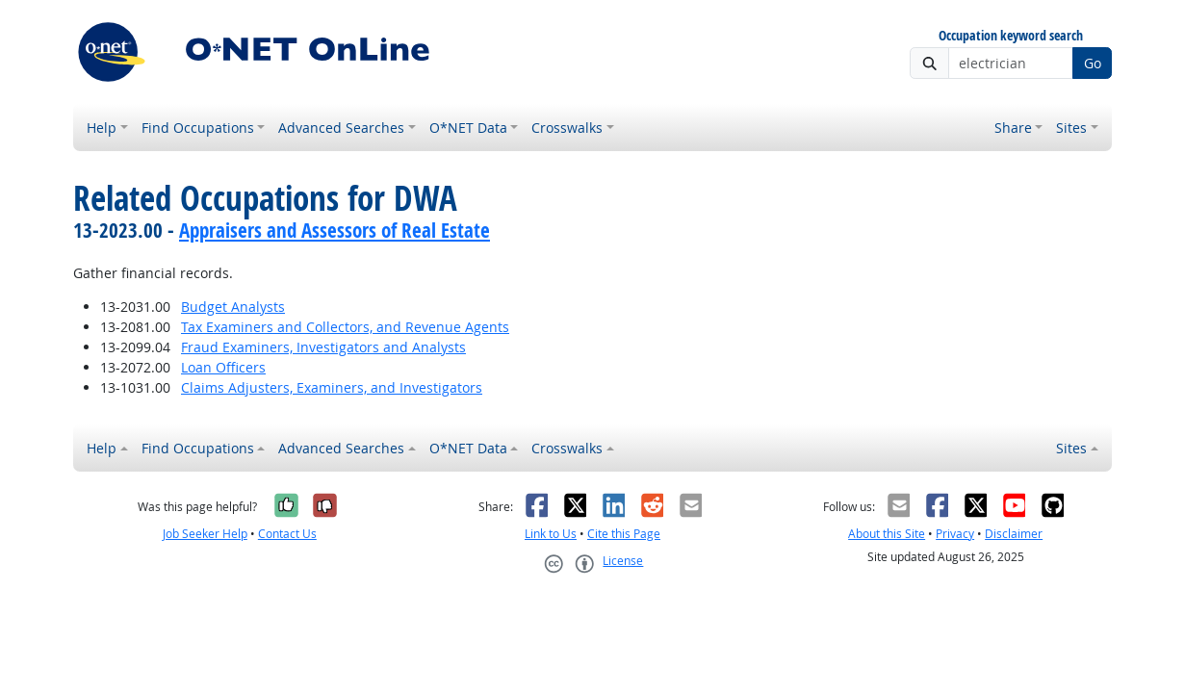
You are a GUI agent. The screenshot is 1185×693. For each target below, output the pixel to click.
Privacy (955, 534)
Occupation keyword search (1011, 36)
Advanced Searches (341, 127)
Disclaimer (1014, 534)
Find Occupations (198, 127)
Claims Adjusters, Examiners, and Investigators (331, 387)
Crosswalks (567, 127)
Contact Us (287, 534)
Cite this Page (623, 534)
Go (1092, 63)
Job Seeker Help (205, 534)
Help (101, 127)
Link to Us (551, 534)
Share (1013, 127)
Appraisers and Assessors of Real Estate (334, 230)
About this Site (886, 534)
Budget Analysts (233, 306)
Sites (1071, 127)
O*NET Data (468, 127)
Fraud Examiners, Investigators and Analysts (323, 347)
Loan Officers (223, 367)
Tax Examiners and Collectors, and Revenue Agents (345, 327)
